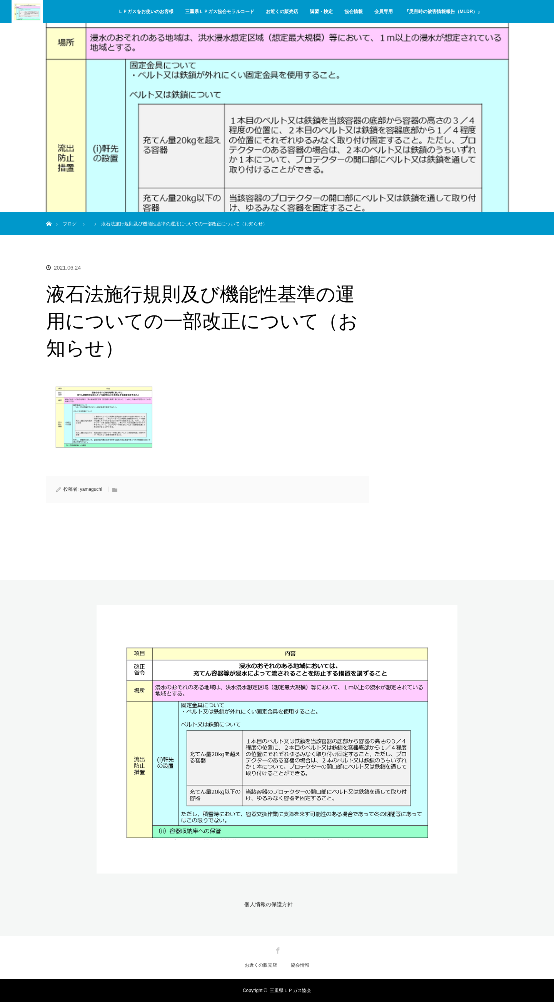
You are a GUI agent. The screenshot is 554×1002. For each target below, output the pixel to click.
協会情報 (353, 11)
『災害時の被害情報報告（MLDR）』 (443, 11)
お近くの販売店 (282, 11)
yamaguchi (91, 489)
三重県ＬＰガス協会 (290, 990)
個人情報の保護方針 (268, 904)
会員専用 (383, 11)
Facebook (277, 949)
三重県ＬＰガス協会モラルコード (219, 11)
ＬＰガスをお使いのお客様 (146, 11)
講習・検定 (321, 11)
